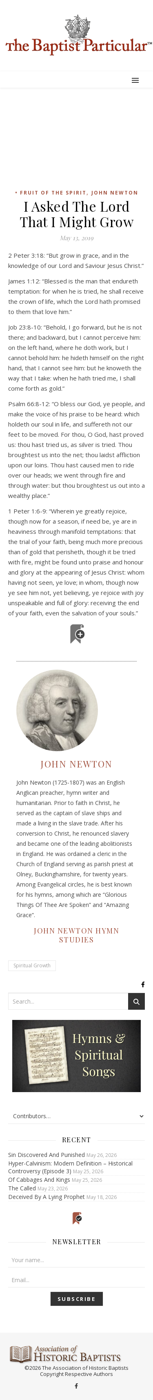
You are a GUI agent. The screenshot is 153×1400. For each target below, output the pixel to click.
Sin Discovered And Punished (46, 1155)
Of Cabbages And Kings (39, 1179)
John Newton (114, 192)
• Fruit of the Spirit (50, 192)
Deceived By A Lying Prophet (46, 1197)
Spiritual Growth (32, 965)
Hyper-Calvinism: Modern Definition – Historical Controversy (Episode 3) (70, 1167)
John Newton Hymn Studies (76, 935)
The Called (22, 1188)
